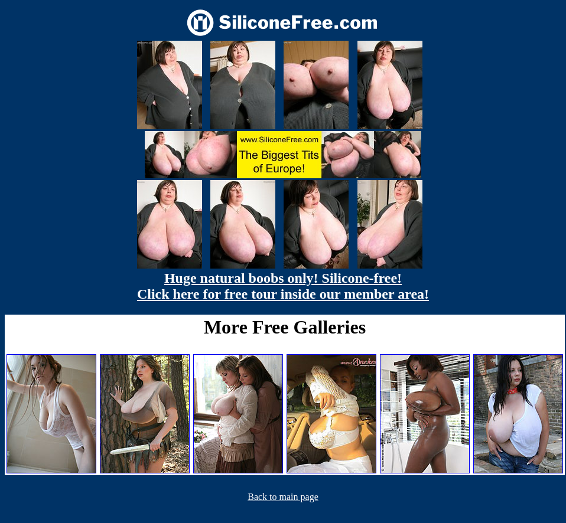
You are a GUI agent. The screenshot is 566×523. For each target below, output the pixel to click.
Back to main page (283, 497)
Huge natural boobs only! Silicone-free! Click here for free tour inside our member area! (283, 286)
